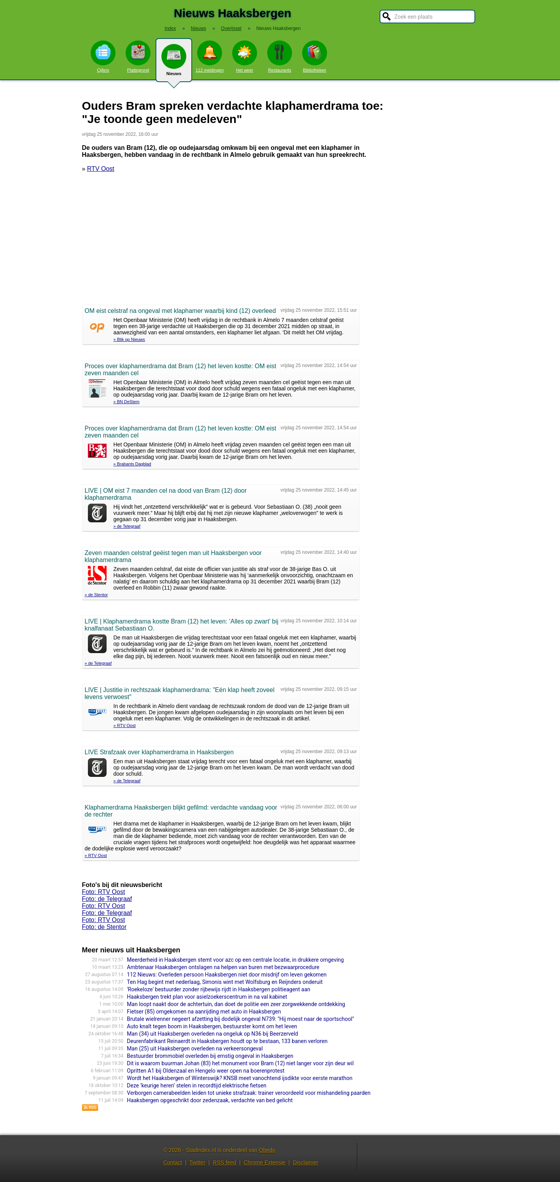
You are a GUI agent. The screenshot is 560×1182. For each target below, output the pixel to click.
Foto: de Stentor (104, 927)
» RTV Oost (125, 725)
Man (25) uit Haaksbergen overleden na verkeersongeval (194, 1048)
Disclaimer (305, 1162)
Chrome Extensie (264, 1162)
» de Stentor (96, 594)
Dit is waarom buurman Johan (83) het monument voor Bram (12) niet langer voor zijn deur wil (240, 1063)
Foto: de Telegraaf (107, 899)
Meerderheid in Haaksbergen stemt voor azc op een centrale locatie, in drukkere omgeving (235, 960)
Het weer (244, 56)
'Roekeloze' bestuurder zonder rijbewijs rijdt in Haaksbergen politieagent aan (218, 989)
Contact (172, 1162)
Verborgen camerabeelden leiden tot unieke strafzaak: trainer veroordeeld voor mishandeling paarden (248, 1093)
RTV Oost (100, 168)
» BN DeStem (127, 401)
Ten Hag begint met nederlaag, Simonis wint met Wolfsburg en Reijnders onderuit (224, 982)
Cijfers (103, 56)
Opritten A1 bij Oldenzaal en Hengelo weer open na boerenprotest (205, 1071)
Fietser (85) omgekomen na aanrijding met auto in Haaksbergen (204, 1011)
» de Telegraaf (127, 526)
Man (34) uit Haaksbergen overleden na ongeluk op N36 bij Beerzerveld (212, 1034)
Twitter (197, 1162)
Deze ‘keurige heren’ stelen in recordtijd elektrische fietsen (196, 1085)
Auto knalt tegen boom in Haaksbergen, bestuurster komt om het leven (212, 1026)
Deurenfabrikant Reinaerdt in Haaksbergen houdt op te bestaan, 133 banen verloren (227, 1041)
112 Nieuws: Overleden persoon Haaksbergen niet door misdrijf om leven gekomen (226, 974)
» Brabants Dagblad (132, 464)
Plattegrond (138, 56)
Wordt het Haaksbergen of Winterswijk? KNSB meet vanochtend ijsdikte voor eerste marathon (239, 1078)
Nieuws (173, 63)
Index (170, 28)
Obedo (267, 1150)
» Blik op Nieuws (129, 339)
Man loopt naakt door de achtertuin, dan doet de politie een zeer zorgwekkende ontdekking (236, 1004)
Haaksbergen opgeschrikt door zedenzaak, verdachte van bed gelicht (209, 1100)
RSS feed (224, 1162)
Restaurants (279, 56)
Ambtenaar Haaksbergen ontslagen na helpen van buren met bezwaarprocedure (223, 967)
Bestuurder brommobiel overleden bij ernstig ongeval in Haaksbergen (210, 1056)
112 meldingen (210, 56)
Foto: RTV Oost (103, 892)
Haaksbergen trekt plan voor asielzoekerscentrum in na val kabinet (207, 997)
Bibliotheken (314, 56)
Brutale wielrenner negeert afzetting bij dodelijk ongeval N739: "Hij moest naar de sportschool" (240, 1019)
